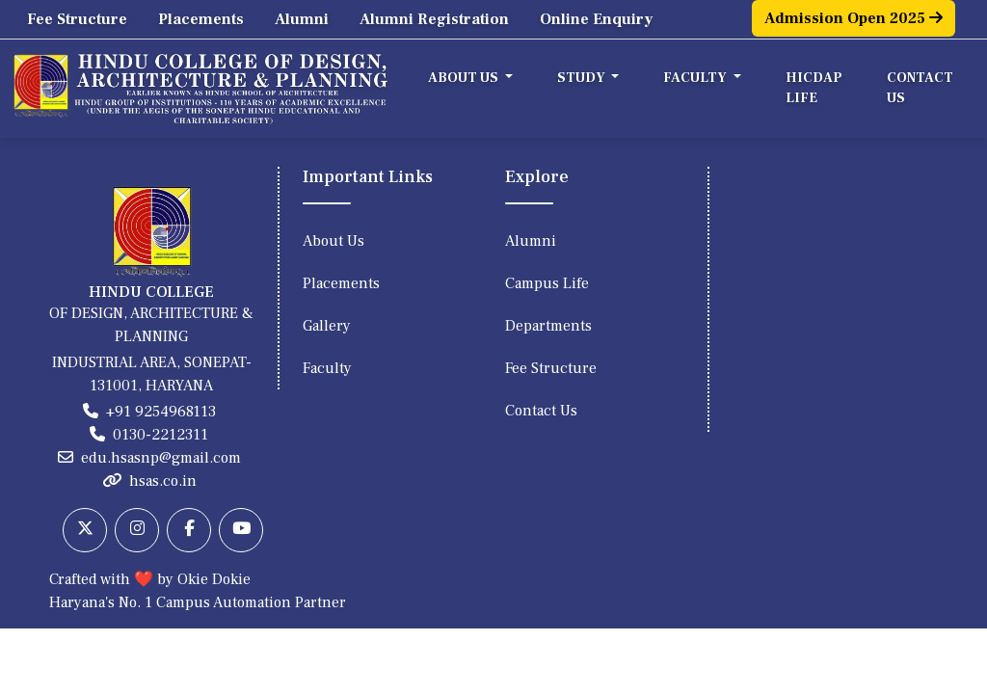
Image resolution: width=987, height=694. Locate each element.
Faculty (327, 368)
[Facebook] (189, 530)
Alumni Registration (434, 19)
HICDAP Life (814, 88)
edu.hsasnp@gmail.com (161, 457)
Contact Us (920, 88)
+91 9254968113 (161, 411)
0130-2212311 (160, 434)
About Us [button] (464, 78)
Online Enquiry (596, 19)
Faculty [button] (696, 78)
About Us (333, 241)
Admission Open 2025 (853, 18)
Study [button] (582, 78)
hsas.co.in (163, 481)
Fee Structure (77, 19)
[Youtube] (241, 530)
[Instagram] (137, 530)
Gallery (327, 325)
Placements (201, 19)
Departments (548, 325)
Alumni (302, 19)
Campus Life (547, 283)
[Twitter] (85, 530)
